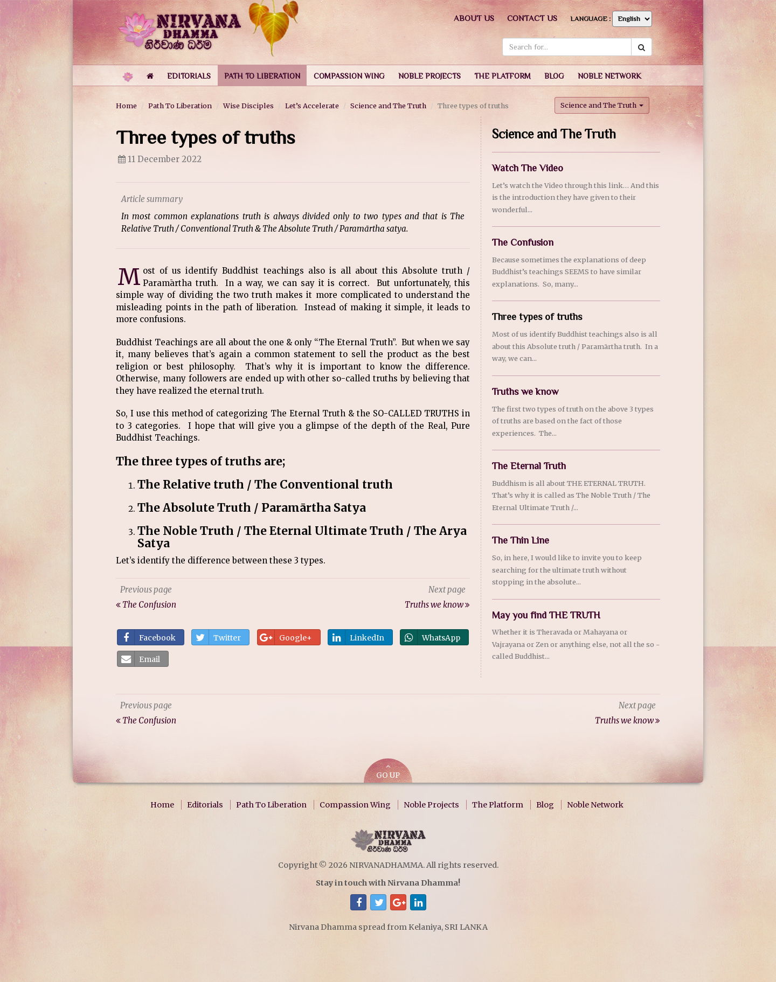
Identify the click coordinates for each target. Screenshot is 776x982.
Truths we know (525, 391)
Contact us (532, 18)
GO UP (388, 772)
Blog (545, 805)
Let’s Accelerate (312, 105)
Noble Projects (431, 805)
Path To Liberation (180, 105)
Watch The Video (527, 168)
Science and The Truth (388, 105)
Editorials (205, 805)
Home (126, 105)
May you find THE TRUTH (546, 615)
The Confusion (522, 242)
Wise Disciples (248, 105)
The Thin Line (520, 540)
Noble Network (595, 805)
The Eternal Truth (529, 466)
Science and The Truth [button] (601, 105)
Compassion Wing (355, 805)
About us (474, 18)
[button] (189, 75)
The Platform (497, 805)
